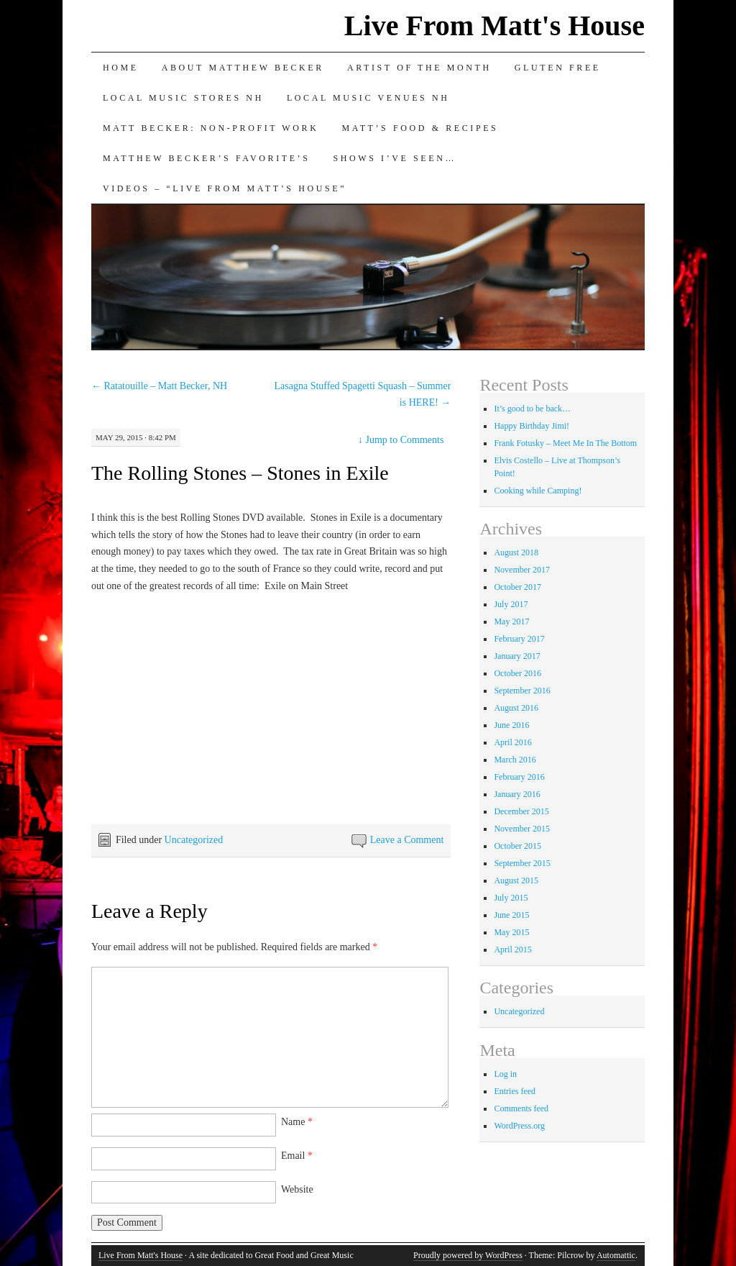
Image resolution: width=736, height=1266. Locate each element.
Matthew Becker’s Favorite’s (206, 158)
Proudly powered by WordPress (468, 1255)
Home (121, 68)
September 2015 (522, 863)
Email (297, 1155)
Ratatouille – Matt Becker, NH (159, 386)
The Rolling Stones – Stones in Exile (240, 473)
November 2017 (522, 570)
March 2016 (514, 760)
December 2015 (521, 811)
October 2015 (517, 846)
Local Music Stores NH (183, 98)
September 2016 (522, 691)
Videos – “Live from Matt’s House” (224, 188)
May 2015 (511, 932)
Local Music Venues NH (368, 98)
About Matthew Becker (243, 68)
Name (297, 1121)
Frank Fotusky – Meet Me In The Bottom (565, 443)
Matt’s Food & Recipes (419, 128)
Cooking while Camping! (537, 491)
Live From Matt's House (494, 25)
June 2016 (511, 725)
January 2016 (517, 794)
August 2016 (516, 708)
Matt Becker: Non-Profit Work (211, 128)
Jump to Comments (400, 439)
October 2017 (517, 587)
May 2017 (511, 621)
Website (297, 1189)
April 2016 (512, 742)
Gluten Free (558, 68)
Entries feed (514, 1091)
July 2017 (511, 604)
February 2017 (519, 639)
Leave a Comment (407, 839)
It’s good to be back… (532, 409)
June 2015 (511, 915)
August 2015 (516, 880)
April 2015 (512, 949)
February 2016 (519, 777)
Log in (505, 1074)
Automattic (616, 1255)
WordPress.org (519, 1126)
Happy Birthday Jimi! (531, 426)
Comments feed (521, 1108)
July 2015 (511, 898)
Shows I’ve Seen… (394, 158)
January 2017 (517, 656)
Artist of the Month (419, 68)
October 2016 (517, 673)
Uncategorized (194, 839)
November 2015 (522, 829)
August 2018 (516, 552)
